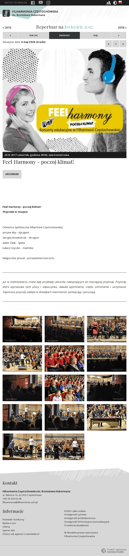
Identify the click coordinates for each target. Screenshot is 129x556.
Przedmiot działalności (76, 525)
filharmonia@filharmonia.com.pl (20, 502)
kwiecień (64, 35)
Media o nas (9, 523)
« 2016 (7, 27)
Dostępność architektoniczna (79, 518)
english (15, 2)
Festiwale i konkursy (13, 519)
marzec (33, 35)
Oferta (6, 526)
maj (95, 35)
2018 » (122, 27)
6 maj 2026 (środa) (33, 42)
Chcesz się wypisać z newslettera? (21, 534)
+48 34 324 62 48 (12, 498)
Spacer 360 (9, 530)
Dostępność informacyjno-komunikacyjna (86, 521)
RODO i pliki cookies (75, 511)
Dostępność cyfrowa (75, 514)
